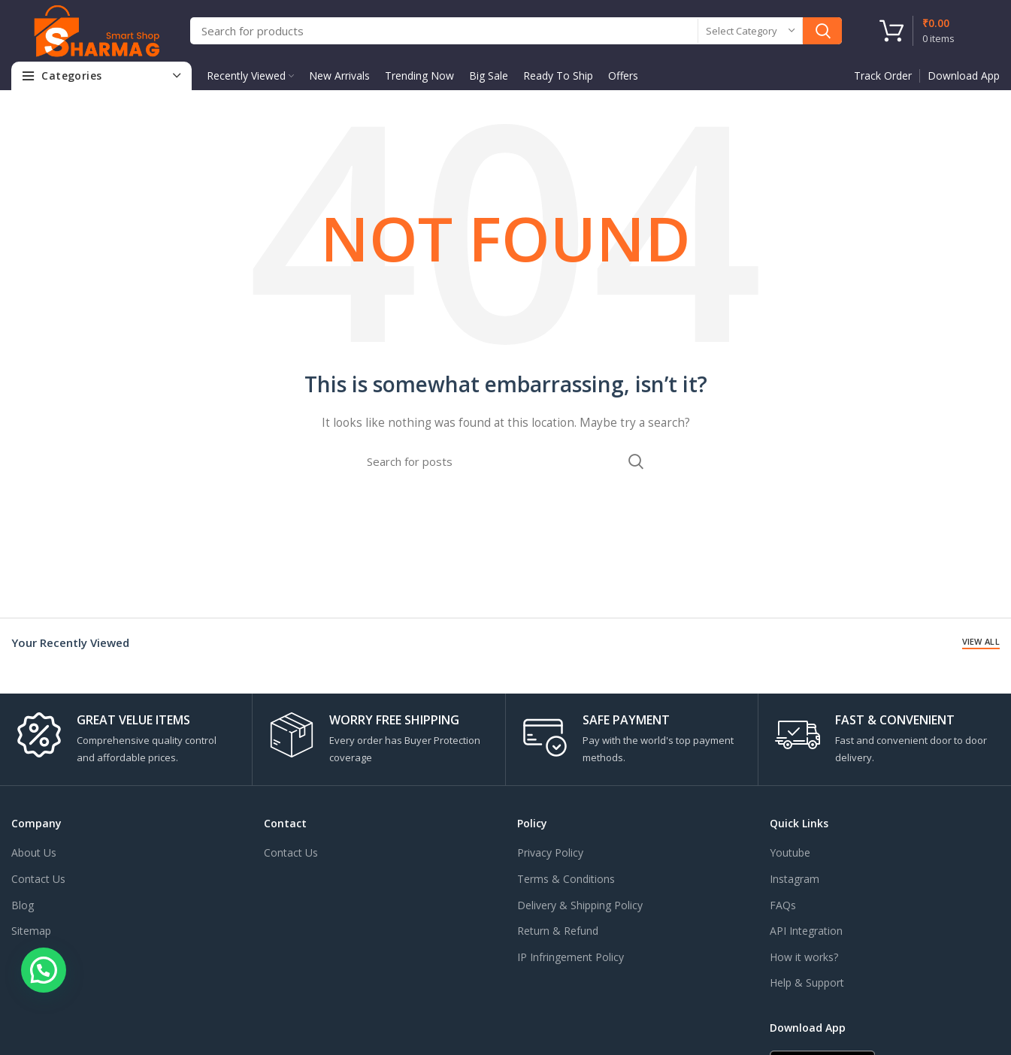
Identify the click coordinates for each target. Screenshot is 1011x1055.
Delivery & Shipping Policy (580, 905)
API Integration (806, 931)
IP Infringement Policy (570, 957)
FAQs (783, 905)
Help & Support (807, 982)
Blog (22, 905)
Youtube (790, 852)
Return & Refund (557, 931)
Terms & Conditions (566, 879)
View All (981, 641)
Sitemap (31, 931)
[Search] (516, 30)
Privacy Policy (550, 852)
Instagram (794, 879)
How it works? (804, 957)
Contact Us (38, 879)
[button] (43, 970)
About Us (33, 852)
